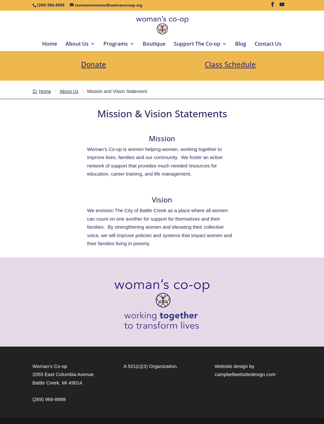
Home (49, 44)
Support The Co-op (197, 44)
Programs (115, 44)
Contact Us (268, 44)
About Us (77, 44)
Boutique (154, 44)
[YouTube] (282, 6)
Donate (93, 64)
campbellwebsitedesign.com (245, 374)
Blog (240, 44)
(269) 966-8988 (49, 399)
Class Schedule (230, 64)
